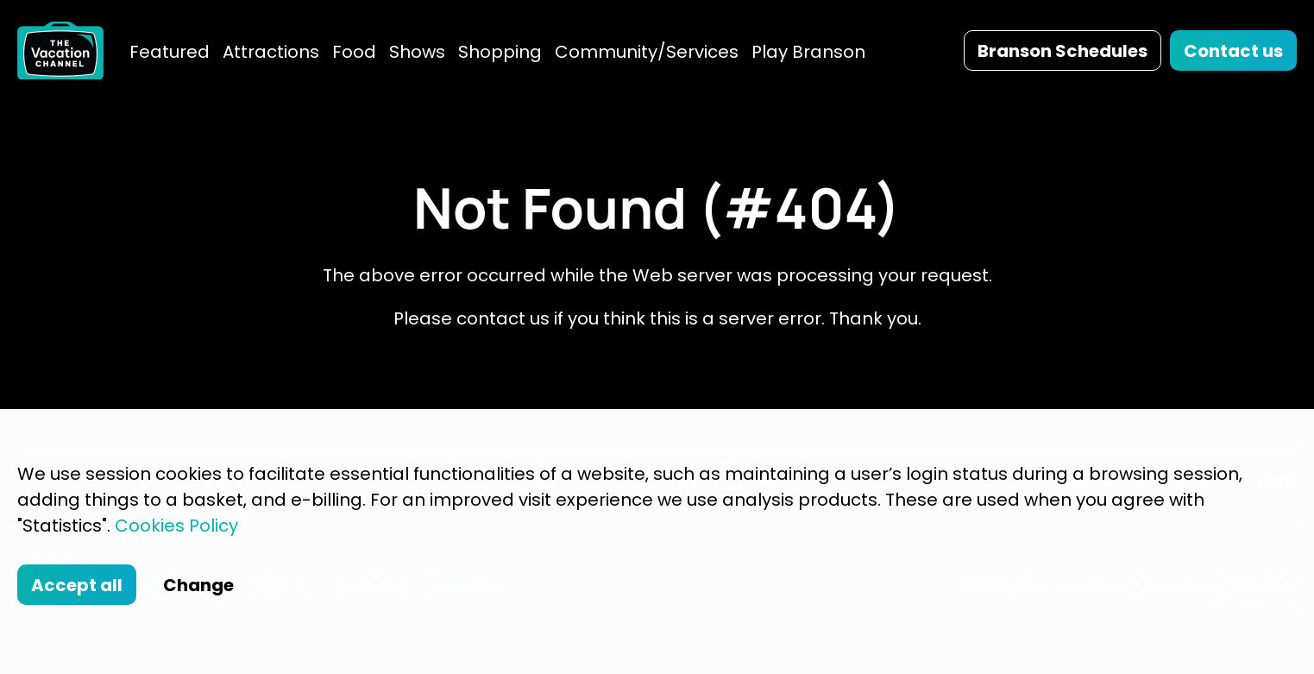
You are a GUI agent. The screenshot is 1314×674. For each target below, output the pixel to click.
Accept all (77, 585)
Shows (417, 52)
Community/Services (647, 52)
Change (198, 585)
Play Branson (808, 52)
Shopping (500, 52)
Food (354, 52)
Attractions (271, 52)
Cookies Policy (176, 525)
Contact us (1233, 51)
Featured (169, 52)
